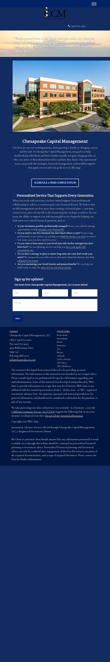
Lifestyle (61, 355)
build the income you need (72, 236)
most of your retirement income (56, 267)
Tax (58, 349)
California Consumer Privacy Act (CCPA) (33, 411)
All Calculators (64, 366)
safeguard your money (27, 260)
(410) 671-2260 (77, 26)
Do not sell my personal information (64, 415)
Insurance (61, 345)
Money (60, 352)
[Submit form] (17, 318)
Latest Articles (64, 359)
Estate (60, 342)
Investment (62, 338)
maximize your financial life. (51, 229)
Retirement (62, 335)
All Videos (62, 362)
